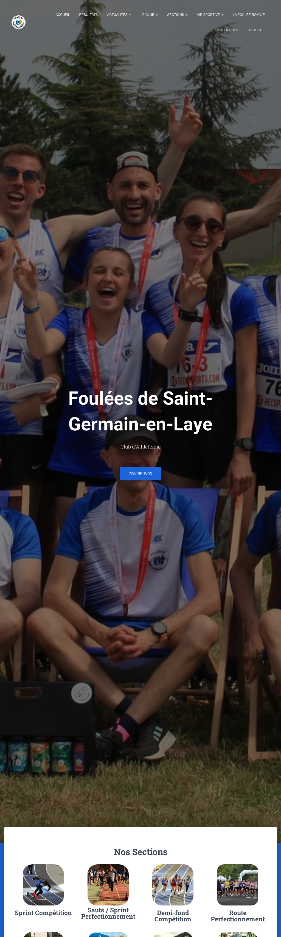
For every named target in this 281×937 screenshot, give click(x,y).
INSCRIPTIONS (140, 475)
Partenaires (226, 30)
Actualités (119, 15)
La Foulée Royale (249, 15)
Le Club (149, 15)
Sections (177, 15)
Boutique (256, 30)
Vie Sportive (210, 15)
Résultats (88, 15)
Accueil (63, 15)
